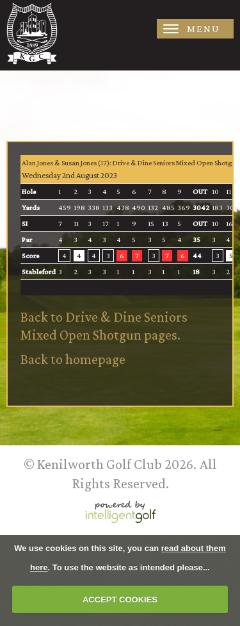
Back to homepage (72, 359)
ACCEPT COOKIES (120, 599)
